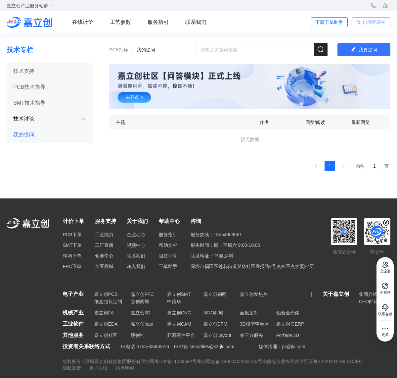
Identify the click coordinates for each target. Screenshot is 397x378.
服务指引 (158, 22)
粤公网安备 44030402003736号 (229, 361)
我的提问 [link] (146, 49)
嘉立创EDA (106, 324)
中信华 (174, 301)
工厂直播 (104, 245)
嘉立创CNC (179, 312)
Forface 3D (287, 335)
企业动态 (136, 234)
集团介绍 (368, 294)
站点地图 (124, 368)
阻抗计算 (168, 255)
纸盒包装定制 (108, 301)
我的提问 (23, 134)
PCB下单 (72, 234)
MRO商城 (213, 312)
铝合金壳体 (287, 312)
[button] (50, 71)
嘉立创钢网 (215, 294)
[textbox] (261, 49)
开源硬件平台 (181, 335)
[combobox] (261, 49)
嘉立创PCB (106, 294)
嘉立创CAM (179, 324)
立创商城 (140, 301)
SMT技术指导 (29, 103)
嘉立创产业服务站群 (30, 5)
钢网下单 (72, 255)
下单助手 (168, 266)
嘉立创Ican (142, 324)
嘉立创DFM (215, 324)
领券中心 (104, 255)
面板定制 (249, 312)
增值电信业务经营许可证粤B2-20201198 (303, 361)
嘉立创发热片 (254, 294)
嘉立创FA (104, 312)
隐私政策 (72, 368)
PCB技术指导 (29, 87)
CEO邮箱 (368, 301)
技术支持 (23, 71)
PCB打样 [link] (118, 49)
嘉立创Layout (217, 335)
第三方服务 (251, 335)
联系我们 (195, 22)
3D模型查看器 (254, 324)
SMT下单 (72, 245)
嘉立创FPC (142, 294)
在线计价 (82, 22)
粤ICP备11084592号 (175, 361)
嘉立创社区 (105, 335)
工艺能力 (104, 234)
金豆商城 (104, 266)
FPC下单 (72, 266)
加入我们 (136, 266)
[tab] (50, 71)
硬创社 (138, 335)
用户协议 (99, 368)
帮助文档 (168, 245)
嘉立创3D (141, 312)
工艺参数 (120, 22)
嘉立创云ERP (290, 324)
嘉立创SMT (179, 294)
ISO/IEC (353, 361)
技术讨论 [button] (49, 119)
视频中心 (136, 245)
